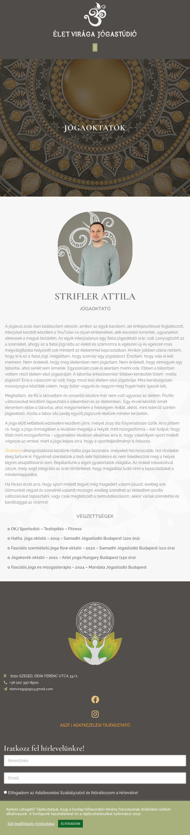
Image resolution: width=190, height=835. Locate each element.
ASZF (65, 725)
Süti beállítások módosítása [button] (30, 824)
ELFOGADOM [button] (70, 824)
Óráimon (13, 450)
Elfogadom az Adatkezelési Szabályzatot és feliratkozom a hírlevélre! (73, 792)
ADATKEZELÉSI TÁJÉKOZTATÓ (101, 725)
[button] (95, 47)
